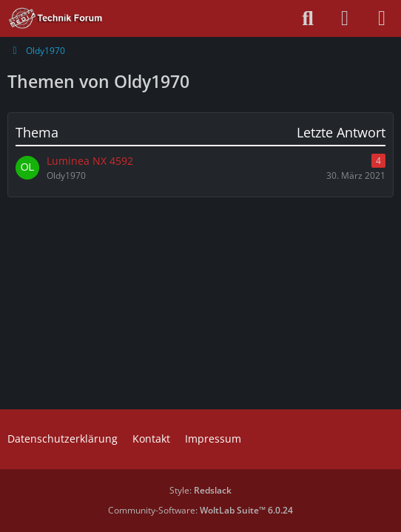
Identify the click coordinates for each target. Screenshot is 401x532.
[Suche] (308, 18)
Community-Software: (200, 510)
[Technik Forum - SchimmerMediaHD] (55, 18)
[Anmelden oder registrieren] (345, 18)
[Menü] (382, 18)
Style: (200, 490)
